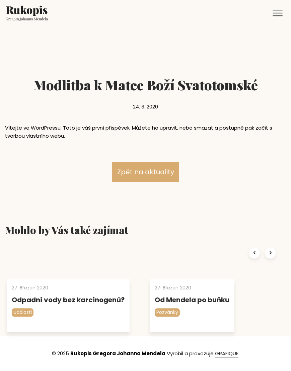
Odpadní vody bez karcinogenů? (68, 309)
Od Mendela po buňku (192, 309)
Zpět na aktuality (145, 172)
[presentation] (254, 262)
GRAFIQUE (226, 353)
